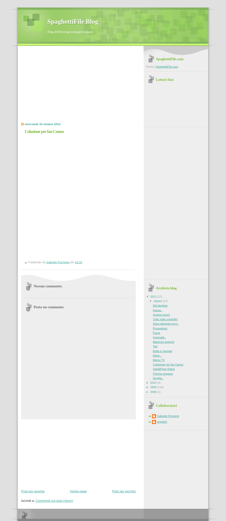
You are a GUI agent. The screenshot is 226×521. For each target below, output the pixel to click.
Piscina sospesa (163, 373)
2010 (153, 382)
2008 (153, 391)
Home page (78, 491)
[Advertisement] (63, 85)
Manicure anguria (163, 341)
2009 (153, 387)
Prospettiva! (160, 328)
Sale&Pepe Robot (164, 368)
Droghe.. (158, 378)
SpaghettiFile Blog (72, 21)
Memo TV (159, 360)
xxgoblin (162, 421)
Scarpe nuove (161, 314)
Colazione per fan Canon (168, 364)
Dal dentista (160, 305)
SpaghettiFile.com (167, 66)
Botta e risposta (162, 351)
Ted (155, 346)
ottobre (158, 301)
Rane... (157, 355)
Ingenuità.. (159, 337)
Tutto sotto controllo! (165, 319)
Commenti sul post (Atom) (54, 501)
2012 (153, 296)
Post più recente (33, 491)
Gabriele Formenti (168, 416)
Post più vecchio (124, 491)
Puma (156, 332)
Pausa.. (157, 310)
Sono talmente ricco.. (166, 323)
